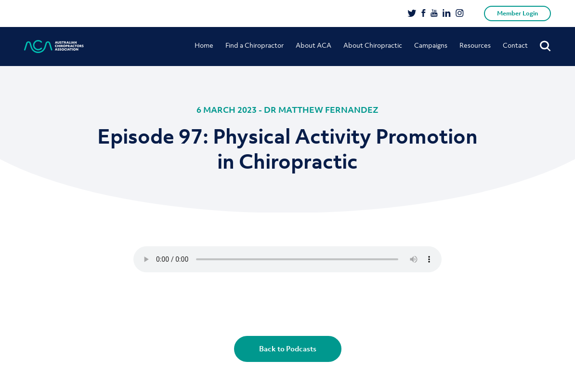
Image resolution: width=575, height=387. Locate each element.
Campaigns (430, 45)
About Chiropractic (372, 45)
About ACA (313, 45)
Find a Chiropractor (254, 45)
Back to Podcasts (287, 348)
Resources (475, 45)
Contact (515, 45)
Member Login (517, 13)
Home (204, 45)
